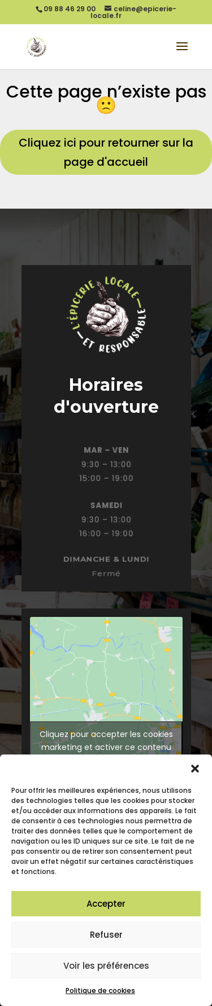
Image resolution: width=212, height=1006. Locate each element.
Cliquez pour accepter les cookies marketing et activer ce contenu (106, 741)
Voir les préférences (106, 966)
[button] (195, 768)
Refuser (106, 935)
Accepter (106, 904)
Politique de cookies (100, 990)
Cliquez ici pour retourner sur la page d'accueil (106, 152)
